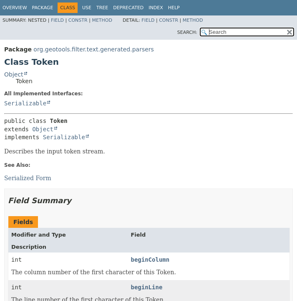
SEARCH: (187, 32)
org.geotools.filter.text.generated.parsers (93, 49)
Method (102, 20)
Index (155, 7)
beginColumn (150, 259)
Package (42, 7)
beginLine (146, 287)
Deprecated (128, 7)
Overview (15, 7)
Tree (102, 7)
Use (86, 7)
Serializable (25, 103)
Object (13, 74)
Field (57, 20)
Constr (78, 20)
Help (174, 7)
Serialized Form (27, 178)
